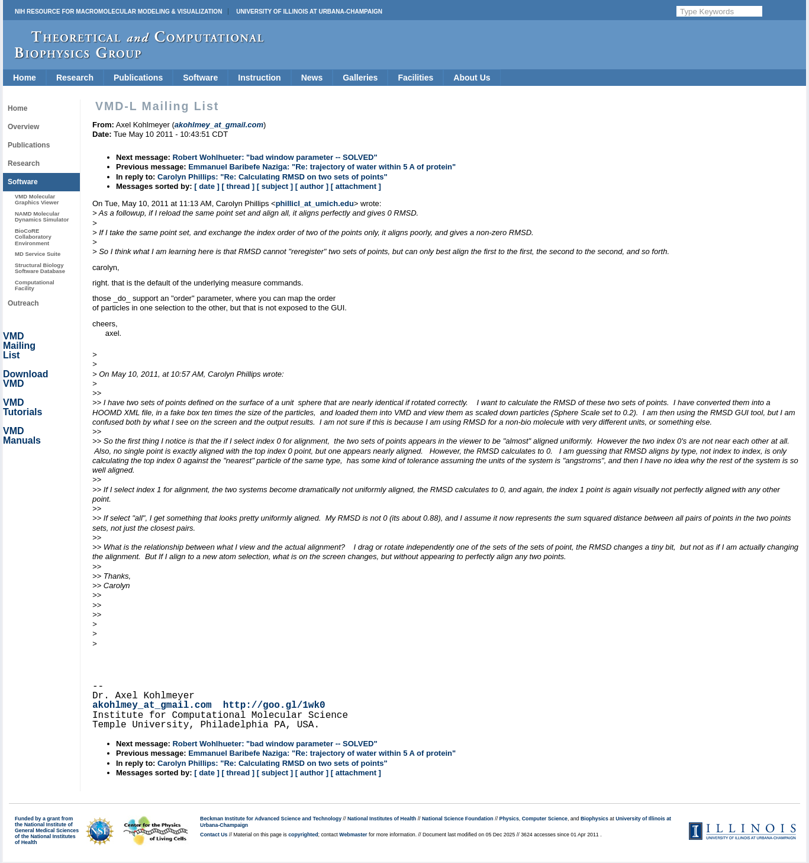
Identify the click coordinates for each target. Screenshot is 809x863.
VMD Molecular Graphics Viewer (37, 199)
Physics (509, 819)
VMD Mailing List (19, 345)
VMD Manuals (22, 435)
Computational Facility (34, 285)
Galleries (360, 77)
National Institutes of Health (381, 819)
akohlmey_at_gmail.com (152, 705)
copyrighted (303, 835)
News (312, 77)
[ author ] (311, 186)
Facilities (415, 77)
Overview (23, 127)
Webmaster (353, 835)
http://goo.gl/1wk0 (274, 705)
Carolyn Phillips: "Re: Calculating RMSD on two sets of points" (272, 176)
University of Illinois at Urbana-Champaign (309, 11)
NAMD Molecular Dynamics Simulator (42, 216)
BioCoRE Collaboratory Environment (33, 236)
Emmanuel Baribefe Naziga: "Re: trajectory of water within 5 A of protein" (322, 166)
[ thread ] (237, 186)
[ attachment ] (356, 186)
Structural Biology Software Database (40, 268)
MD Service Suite (37, 254)
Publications (138, 77)
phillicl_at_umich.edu (315, 203)
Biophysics (594, 819)
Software (200, 77)
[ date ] (207, 186)
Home (24, 77)
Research (75, 77)
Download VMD (25, 379)
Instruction (259, 77)
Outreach (23, 303)
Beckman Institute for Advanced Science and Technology (270, 819)
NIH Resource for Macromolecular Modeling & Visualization (118, 11)
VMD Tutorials (22, 407)
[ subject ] (275, 186)
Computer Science (545, 819)
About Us (471, 77)
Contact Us (213, 835)
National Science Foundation (458, 819)
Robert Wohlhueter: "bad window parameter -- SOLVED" (274, 157)
